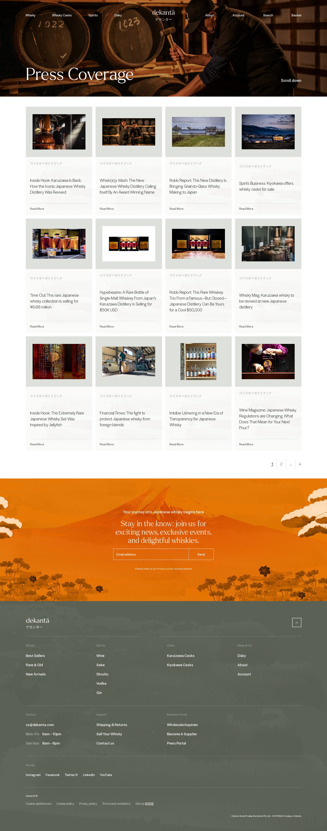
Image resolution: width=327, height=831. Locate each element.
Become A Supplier (182, 733)
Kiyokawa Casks (180, 664)
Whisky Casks (62, 15)
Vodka (101, 683)
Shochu (102, 673)
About (209, 15)
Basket (297, 15)
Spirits (93, 15)
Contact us (105, 743)
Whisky (30, 15)
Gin (99, 692)
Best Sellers (35, 655)
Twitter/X (71, 774)
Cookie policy (65, 803)
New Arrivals (36, 673)
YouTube (106, 774)
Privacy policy (165, 568)
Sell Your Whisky (109, 733)
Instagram (33, 774)
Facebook (53, 774)
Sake (100, 664)
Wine (100, 655)
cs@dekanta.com (40, 724)
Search (268, 15)
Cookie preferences (38, 803)
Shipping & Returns (111, 724)
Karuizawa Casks (181, 655)
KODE (149, 803)
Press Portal (176, 743)
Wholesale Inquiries (182, 724)
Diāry (118, 15)
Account (238, 15)
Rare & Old (34, 664)
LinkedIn (89, 774)
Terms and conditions (116, 803)
